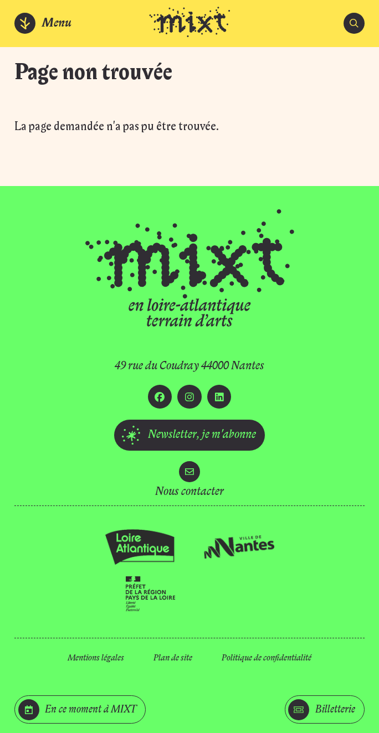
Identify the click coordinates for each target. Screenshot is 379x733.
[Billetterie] (325, 709)
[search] (354, 23)
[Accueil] (189, 23)
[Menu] (43, 23)
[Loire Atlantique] (140, 546)
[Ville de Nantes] (239, 547)
